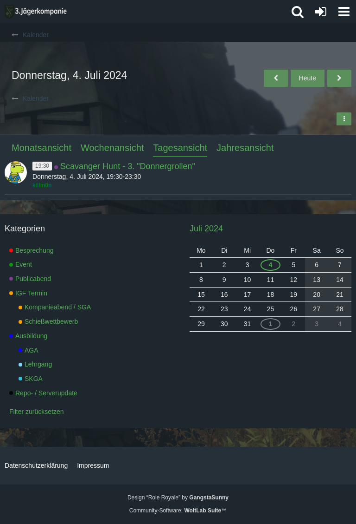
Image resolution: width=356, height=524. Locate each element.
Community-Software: (178, 510)
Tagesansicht (180, 148)
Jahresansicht (244, 148)
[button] (344, 11)
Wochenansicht (112, 148)
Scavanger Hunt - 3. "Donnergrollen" (127, 166)
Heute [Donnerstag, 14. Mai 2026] (307, 78)
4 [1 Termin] (271, 265)
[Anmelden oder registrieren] (321, 11)
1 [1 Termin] (271, 324)
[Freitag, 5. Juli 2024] (339, 78)
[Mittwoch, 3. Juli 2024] (276, 78)
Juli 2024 (206, 228)
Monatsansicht (41, 148)
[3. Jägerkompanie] (36, 11)
